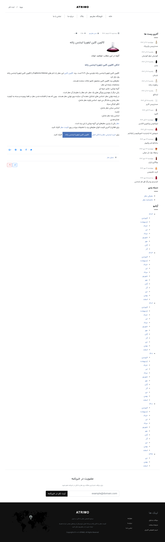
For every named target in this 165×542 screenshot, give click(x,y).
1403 (151, 252)
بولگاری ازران (153, 162)
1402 (151, 303)
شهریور (145, 237)
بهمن (146, 295)
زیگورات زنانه (153, 84)
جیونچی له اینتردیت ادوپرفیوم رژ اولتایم (143, 133)
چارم (156, 65)
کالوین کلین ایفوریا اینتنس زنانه (87, 42)
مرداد (146, 233)
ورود (21, 7)
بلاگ (82, 16)
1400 (151, 403)
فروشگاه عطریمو (96, 16)
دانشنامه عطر (148, 199)
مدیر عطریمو (93, 33)
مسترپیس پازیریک (151, 46)
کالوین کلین (68, 73)
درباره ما (71, 16)
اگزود (156, 113)
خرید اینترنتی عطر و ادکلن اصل (104, 134)
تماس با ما (57, 16)
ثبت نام (11, 7)
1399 (151, 454)
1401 (151, 353)
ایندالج (155, 94)
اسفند (145, 299)
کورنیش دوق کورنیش (150, 55)
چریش (155, 75)
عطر (117, 123)
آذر (147, 249)
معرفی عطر (148, 196)
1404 (151, 214)
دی (146, 291)
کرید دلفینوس (152, 172)
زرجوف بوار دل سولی (150, 152)
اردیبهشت (144, 222)
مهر (146, 241)
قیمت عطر (64, 127)
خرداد (145, 225)
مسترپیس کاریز (152, 104)
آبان (146, 245)
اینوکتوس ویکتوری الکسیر (148, 123)
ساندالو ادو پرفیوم (151, 143)
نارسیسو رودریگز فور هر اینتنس (146, 181)
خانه (110, 16)
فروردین (145, 218)
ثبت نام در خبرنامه (56, 494)
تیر (146, 229)
